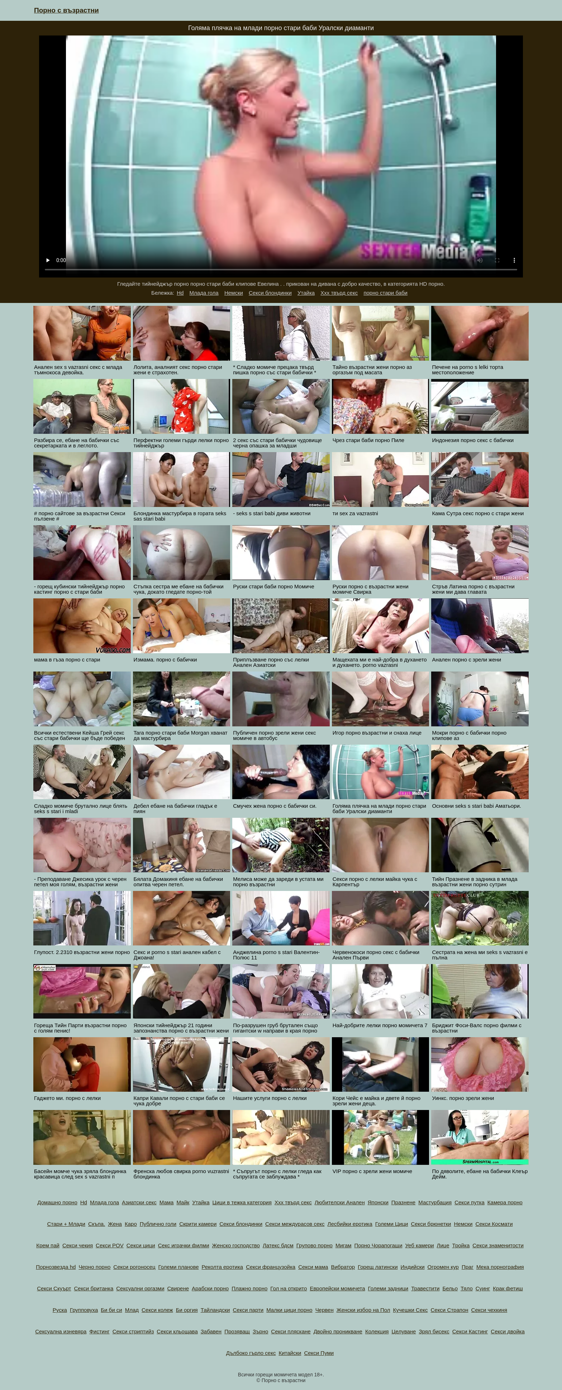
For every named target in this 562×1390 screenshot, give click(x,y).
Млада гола (204, 293)
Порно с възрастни (66, 10)
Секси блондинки (270, 293)
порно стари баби (385, 293)
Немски (233, 293)
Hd (180, 293)
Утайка (306, 293)
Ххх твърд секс (339, 293)
